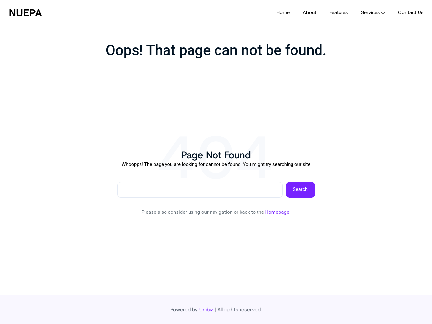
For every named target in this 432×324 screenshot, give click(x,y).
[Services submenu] (383, 13)
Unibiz (206, 309)
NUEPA (25, 13)
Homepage (277, 212)
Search (300, 189)
